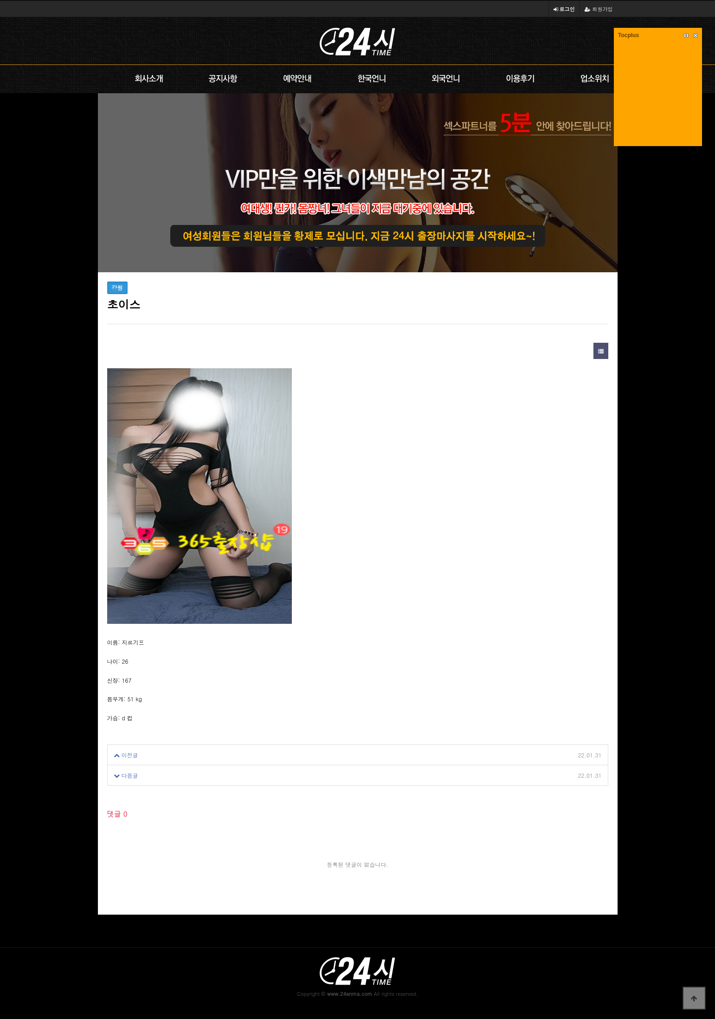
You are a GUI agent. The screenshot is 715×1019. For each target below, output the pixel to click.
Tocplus (628, 35)
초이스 (156, 755)
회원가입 (599, 9)
